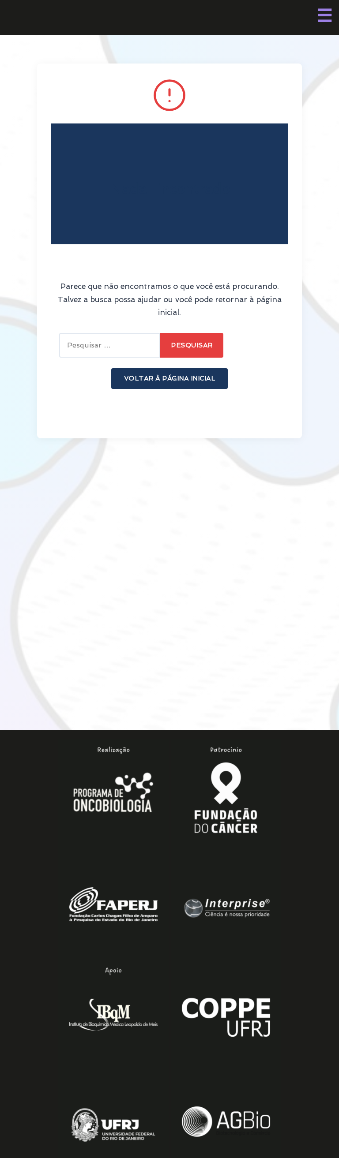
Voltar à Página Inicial (169, 378)
